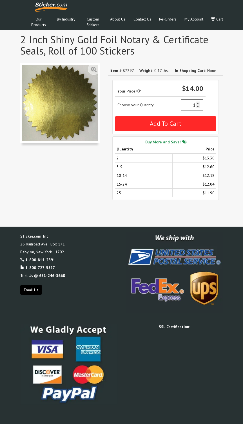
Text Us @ (42, 275)
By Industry (66, 19)
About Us (117, 19)
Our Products (38, 22)
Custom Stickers (92, 22)
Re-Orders (168, 19)
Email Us (31, 289)
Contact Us (142, 19)
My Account (193, 19)
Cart (217, 19)
